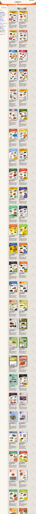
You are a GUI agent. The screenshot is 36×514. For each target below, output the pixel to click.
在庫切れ (14, 4)
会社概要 (1, 28)
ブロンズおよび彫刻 (2, 15)
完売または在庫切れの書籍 (3, 23)
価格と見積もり (2, 20)
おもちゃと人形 (2, 17)
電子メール (2, 27)
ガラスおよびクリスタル (3, 13)
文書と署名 (1, 19)
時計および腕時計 (2, 14)
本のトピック (9, 4)
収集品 (1, 16)
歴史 (0, 18)
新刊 (12, 4)
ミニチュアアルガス (2, 21)
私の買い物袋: (32, 0)
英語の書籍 (1, 24)
